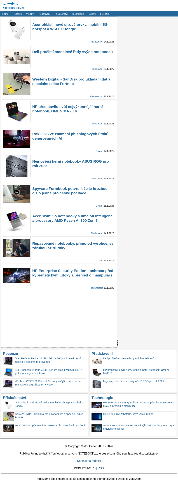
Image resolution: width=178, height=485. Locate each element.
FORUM (104, 14)
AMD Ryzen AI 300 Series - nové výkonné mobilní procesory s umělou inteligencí (138, 427)
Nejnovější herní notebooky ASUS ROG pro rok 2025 (133, 381)
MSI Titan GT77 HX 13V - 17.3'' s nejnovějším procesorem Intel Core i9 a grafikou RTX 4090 (48, 383)
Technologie (78, 14)
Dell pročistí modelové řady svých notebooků (72, 52)
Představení (44, 14)
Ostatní (92, 14)
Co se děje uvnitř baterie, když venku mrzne (128, 414)
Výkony (30, 14)
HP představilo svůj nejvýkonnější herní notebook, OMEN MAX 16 (136, 371)
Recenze (17, 14)
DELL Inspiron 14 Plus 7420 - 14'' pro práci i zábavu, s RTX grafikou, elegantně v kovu (48, 371)
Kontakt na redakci (89, 460)
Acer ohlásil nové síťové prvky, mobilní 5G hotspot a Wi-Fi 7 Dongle (49, 404)
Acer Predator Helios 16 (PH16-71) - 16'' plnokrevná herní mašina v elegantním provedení (48, 360)
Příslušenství (61, 14)
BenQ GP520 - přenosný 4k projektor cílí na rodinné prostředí (50, 425)
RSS (101, 468)
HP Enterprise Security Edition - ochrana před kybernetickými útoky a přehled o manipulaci (138, 404)
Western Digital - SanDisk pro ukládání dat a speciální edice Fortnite (49, 416)
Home (5, 14)
